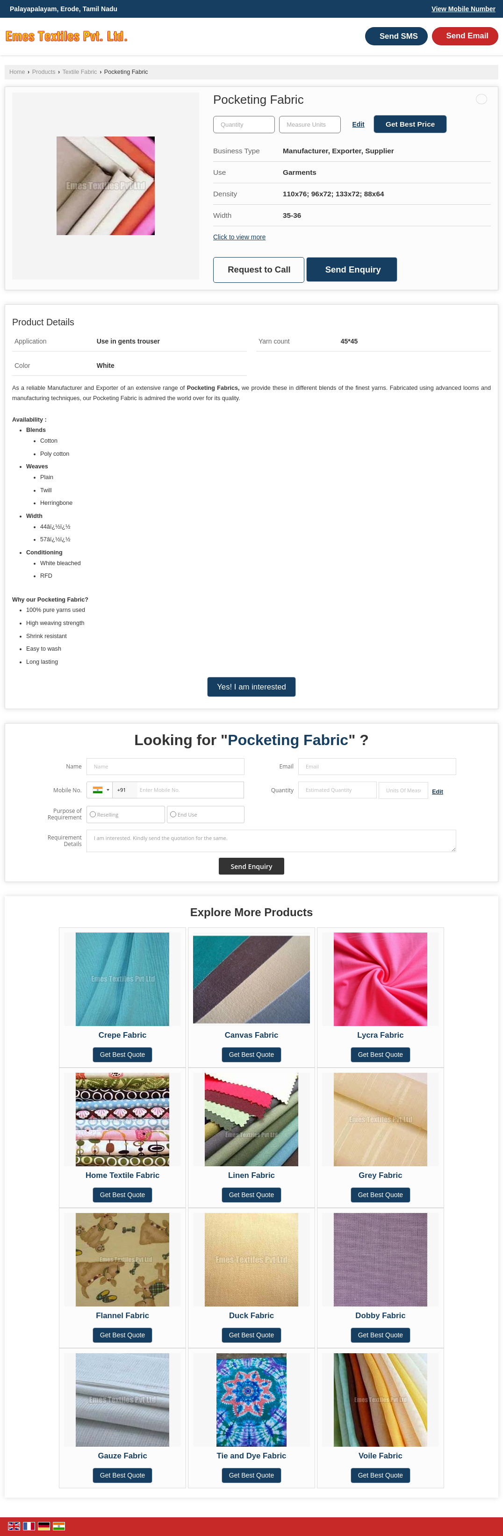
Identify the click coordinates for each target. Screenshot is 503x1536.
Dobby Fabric (380, 1315)
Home (17, 72)
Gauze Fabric (122, 1455)
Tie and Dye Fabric (252, 1455)
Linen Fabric (251, 1175)
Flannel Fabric (122, 1315)
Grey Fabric (380, 1175)
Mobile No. (67, 790)
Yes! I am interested (251, 686)
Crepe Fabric (123, 1035)
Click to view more (239, 237)
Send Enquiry (353, 269)
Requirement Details (65, 840)
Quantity (282, 790)
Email (286, 766)
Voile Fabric (380, 1455)
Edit (358, 124)
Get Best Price (410, 124)
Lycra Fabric (380, 1035)
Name (74, 766)
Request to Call (259, 269)
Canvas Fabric (252, 1035)
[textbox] (310, 124)
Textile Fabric (79, 72)
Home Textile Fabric (122, 1175)
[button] (463, 9)
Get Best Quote (122, 1054)
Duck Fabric (251, 1315)
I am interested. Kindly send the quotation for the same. (271, 841)
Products (44, 72)
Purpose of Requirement (65, 814)
